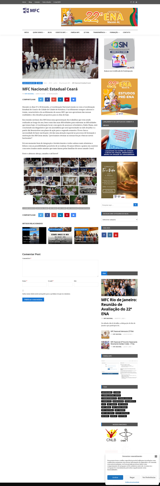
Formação (114, 32)
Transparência (99, 32)
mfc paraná (119, 409)
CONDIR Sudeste (124, 397)
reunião (105, 415)
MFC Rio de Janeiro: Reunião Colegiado (57, 238)
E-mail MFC (57, 2)
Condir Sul (106, 400)
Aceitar (115, 477)
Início (24, 2)
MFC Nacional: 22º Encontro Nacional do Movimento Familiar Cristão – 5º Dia (124, 343)
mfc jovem (123, 403)
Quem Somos (38, 32)
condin (117, 391)
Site (75, 281)
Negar (132, 477)
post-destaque (122, 412)
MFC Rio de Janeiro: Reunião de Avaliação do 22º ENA (119, 306)
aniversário (107, 391)
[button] (156, 456)
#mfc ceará (62, 208)
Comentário (26, 258)
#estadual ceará (42, 208)
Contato (37, 2)
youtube (122, 415)
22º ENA (86, 32)
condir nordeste (109, 397)
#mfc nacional (72, 208)
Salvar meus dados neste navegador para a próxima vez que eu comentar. (46, 294)
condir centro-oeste (111, 394)
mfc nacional (107, 409)
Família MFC (75, 32)
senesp (114, 415)
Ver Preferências (149, 477)
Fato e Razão (47, 2)
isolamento (130, 400)
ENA (104, 273)
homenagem (118, 400)
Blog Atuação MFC (29, 83)
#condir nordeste (29, 208)
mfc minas (106, 406)
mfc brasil (112, 403)
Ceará (40, 83)
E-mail (50, 281)
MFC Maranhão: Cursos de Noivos (85, 238)
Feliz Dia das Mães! (31, 236)
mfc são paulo (108, 412)
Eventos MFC (61, 32)
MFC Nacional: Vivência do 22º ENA (122, 331)
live (103, 403)
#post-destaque (84, 208)
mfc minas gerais (120, 406)
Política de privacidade (132, 482)
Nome (24, 281)
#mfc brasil (53, 208)
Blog (30, 2)
